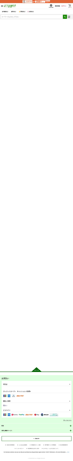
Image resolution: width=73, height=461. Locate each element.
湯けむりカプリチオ (7, 218)
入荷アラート (6, 24)
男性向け (22, 12)
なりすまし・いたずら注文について (50, 448)
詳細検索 (69, 17)
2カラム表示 (66, 56)
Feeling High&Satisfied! (57, 218)
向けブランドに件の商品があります (36, 363)
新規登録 (55, 6)
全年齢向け (5, 12)
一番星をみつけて (30, 159)
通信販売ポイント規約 (36, 445)
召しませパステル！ (31, 100)
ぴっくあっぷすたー (56, 159)
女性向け (31, 12)
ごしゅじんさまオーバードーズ (34, 277)
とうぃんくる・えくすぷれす (53, 32)
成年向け (13, 12)
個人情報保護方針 (64, 445)
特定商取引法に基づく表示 (33, 448)
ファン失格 (28, 336)
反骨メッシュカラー (31, 218)
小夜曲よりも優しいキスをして (10, 277)
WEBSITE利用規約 (11, 445)
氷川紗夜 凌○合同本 (56, 277)
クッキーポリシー (20, 448)
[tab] (9, 52)
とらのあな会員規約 (23, 445)
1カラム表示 (70, 56)
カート (12, 118)
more (68, 452)
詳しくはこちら (67, 420)
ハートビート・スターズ (8, 159)
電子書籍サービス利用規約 (50, 445)
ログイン (62, 6)
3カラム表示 (63, 56)
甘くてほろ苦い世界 (7, 336)
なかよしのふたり (55, 100)
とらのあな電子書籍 (6, 21)
